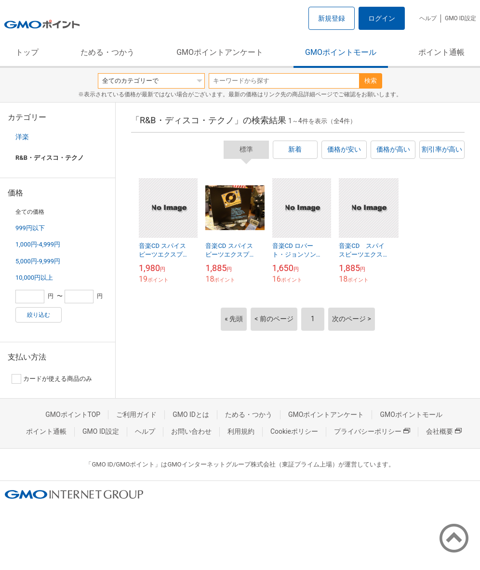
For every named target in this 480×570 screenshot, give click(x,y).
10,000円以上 (34, 277)
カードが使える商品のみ (52, 379)
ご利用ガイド (136, 414)
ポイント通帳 (441, 52)
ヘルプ (428, 18)
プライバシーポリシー (372, 431)
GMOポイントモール (340, 52)
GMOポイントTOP (72, 414)
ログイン (381, 18)
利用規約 (240, 431)
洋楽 (22, 137)
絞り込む (38, 314)
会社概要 (444, 431)
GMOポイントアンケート (219, 52)
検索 (370, 80)
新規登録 (331, 18)
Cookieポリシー (294, 431)
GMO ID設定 (460, 18)
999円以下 (30, 228)
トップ (27, 52)
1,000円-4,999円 (37, 244)
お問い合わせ (191, 431)
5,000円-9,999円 (37, 261)
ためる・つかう (107, 52)
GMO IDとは (191, 414)
